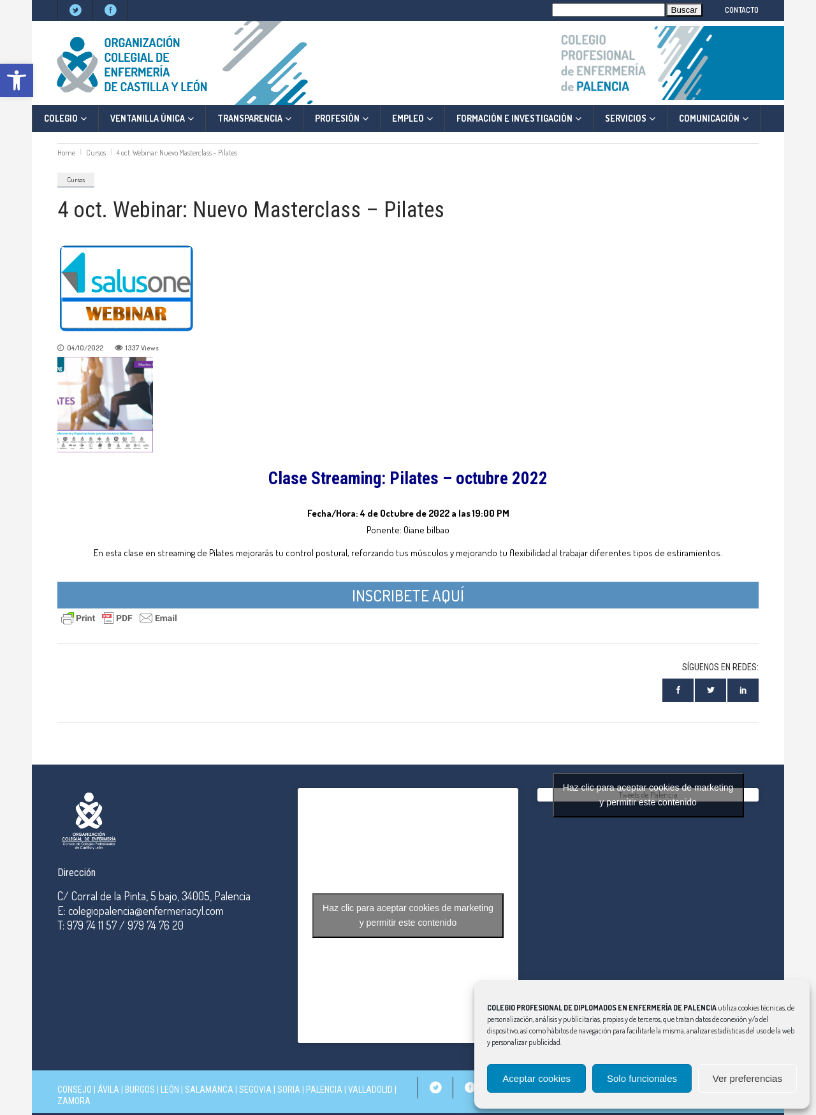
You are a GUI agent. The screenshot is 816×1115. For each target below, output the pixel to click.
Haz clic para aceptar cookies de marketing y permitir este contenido (408, 915)
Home (66, 152)
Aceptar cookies (536, 1078)
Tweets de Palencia (648, 795)
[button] (16, 80)
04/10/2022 (85, 347)
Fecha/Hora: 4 (336, 513)
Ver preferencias (747, 1078)
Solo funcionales (642, 1078)
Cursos (96, 152)
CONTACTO (742, 10)
